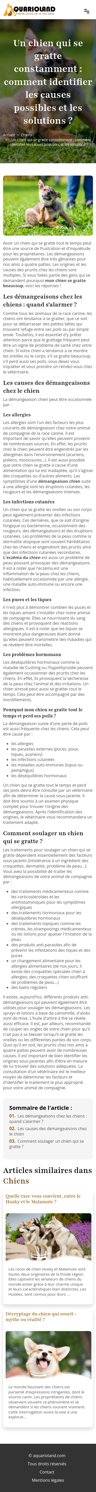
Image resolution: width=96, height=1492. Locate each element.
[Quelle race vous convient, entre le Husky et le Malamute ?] (48, 1239)
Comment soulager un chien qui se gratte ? (46, 1143)
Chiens (26, 134)
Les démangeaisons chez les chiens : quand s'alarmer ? (48, 1118)
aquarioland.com (49, 1455)
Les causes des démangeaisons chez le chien (48, 1131)
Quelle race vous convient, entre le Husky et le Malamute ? (43, 1199)
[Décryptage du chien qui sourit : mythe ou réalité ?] (48, 1356)
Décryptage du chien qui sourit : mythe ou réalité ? (41, 1317)
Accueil (9, 134)
